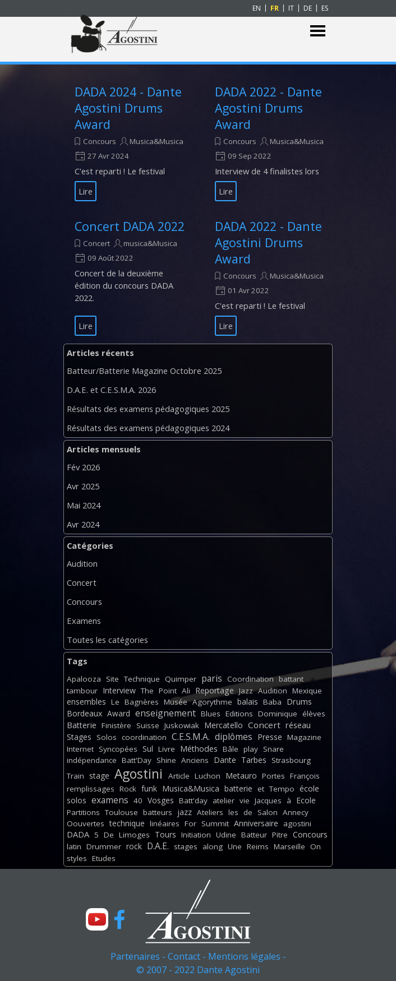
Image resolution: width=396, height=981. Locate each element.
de (247, 812)
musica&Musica (150, 243)
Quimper (180, 679)
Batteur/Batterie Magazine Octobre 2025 (144, 370)
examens (109, 800)
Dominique (277, 714)
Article (179, 776)
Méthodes (199, 748)
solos (76, 800)
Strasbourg (291, 760)
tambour (82, 691)
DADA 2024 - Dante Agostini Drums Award (128, 108)
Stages (79, 737)
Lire (86, 191)
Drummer (103, 846)
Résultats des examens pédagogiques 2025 (148, 408)
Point (168, 691)
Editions (239, 714)
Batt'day (193, 800)
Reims (258, 846)
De (109, 835)
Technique (142, 679)
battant (291, 679)
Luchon (207, 776)
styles (77, 858)
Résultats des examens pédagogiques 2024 (148, 427)
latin (74, 846)
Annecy (295, 812)
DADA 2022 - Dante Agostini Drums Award (268, 108)
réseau (298, 725)
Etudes (104, 858)
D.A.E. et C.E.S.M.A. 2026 (111, 389)
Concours (99, 141)
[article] (130, 142)
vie (245, 800)
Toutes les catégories (107, 639)
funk (149, 788)
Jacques (268, 800)
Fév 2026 (83, 467)
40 (137, 800)
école (309, 788)
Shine (166, 760)
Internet (80, 749)
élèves (313, 714)
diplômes (233, 736)
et (260, 789)
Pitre (280, 835)
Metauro (241, 775)
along (212, 846)
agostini (297, 823)
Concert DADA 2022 (130, 226)
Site (112, 679)
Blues (210, 714)
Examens (84, 620)
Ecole (306, 800)
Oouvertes (85, 823)
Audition (82, 563)
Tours (165, 834)
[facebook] (119, 919)
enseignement (165, 713)
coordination (144, 737)
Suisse (147, 725)
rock (134, 846)
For (190, 823)
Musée (175, 702)
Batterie (81, 725)
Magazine (304, 737)
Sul (147, 748)
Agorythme (212, 702)
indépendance (92, 760)
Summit (215, 823)
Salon (267, 812)
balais (247, 701)
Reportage (214, 690)
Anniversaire (256, 823)
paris (211, 678)
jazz (184, 812)
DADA (78, 834)
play (250, 749)
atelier (223, 800)
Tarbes (253, 760)
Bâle (230, 749)
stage (99, 775)
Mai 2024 (83, 505)
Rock (127, 789)
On (315, 846)
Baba (272, 702)
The (147, 691)
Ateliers (210, 812)
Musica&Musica (156, 141)
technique (127, 823)
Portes (273, 776)
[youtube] (97, 919)
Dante (225, 760)
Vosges (161, 800)
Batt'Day (136, 760)
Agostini (138, 774)
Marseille (289, 846)
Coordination (250, 679)
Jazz (246, 691)
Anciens (195, 760)
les (233, 812)
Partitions (83, 812)
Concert (96, 243)
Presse (269, 737)
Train (75, 776)
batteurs (157, 812)
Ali (186, 691)
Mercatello (223, 725)
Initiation (196, 835)
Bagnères (142, 702)
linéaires (164, 823)
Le (115, 702)
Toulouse (121, 812)
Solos (106, 737)
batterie (238, 788)
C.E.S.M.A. (191, 736)
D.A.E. (158, 846)
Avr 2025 (83, 486)
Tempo (281, 789)
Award (118, 713)
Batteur (254, 835)
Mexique (307, 691)
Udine (226, 835)
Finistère (116, 725)
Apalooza (84, 679)
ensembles (86, 701)
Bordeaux (84, 713)
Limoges (134, 835)
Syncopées (118, 749)
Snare (273, 749)
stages (185, 846)
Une (235, 846)
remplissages (90, 789)
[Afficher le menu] (318, 31)
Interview (119, 690)
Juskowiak (181, 725)
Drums (299, 701)
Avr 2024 (83, 524)
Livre (166, 749)
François (305, 776)
